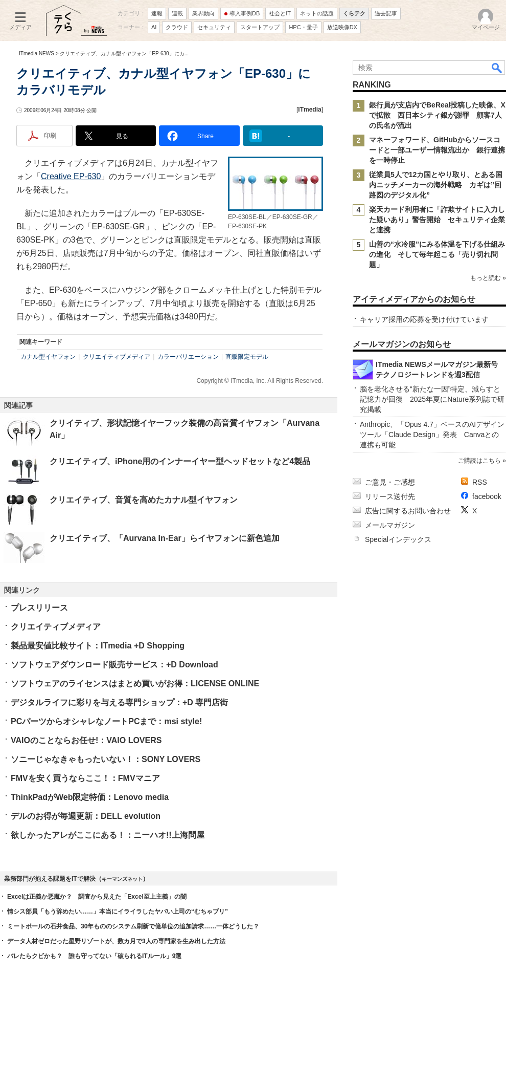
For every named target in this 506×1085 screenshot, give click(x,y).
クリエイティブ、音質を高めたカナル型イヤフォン (144, 499)
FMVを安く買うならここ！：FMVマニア (85, 778)
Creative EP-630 (71, 176)
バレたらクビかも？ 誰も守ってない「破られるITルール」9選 (94, 956)
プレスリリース (39, 607)
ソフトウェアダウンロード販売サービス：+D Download (114, 664)
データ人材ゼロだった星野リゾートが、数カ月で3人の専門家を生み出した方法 (116, 941)
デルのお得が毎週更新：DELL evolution (85, 816)
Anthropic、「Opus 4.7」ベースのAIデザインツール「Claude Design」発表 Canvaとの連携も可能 (432, 434)
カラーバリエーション (188, 356)
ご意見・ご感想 (390, 482)
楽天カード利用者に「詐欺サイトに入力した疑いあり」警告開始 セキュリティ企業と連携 (437, 219)
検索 (497, 67)
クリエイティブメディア (116, 356)
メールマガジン (390, 525)
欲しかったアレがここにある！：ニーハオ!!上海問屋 (107, 835)
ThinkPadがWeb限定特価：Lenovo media (90, 797)
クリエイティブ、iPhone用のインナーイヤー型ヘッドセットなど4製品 (180, 461)
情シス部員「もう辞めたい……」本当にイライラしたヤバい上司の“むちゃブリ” (117, 911)
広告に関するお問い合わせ (408, 511)
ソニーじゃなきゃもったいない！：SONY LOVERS (105, 759)
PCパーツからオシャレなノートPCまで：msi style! (106, 721)
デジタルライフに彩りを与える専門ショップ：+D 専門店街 (119, 702)
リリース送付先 (390, 496)
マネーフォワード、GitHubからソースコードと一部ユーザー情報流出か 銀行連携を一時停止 (437, 150)
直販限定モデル (246, 356)
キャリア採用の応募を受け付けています (424, 319)
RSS (479, 482)
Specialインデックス (398, 539)
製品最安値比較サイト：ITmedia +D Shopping (98, 645)
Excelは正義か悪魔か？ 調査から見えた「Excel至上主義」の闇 (97, 896)
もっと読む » (488, 277)
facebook (486, 496)
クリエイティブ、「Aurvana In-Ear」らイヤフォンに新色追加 (165, 538)
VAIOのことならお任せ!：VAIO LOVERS (86, 740)
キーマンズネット (122, 879)
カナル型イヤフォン (48, 356)
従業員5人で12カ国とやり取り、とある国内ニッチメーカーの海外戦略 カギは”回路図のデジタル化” (435, 184)
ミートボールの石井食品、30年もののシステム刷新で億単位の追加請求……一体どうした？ (133, 926)
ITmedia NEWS (36, 53)
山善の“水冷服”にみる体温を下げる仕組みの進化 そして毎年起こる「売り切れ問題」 (437, 254)
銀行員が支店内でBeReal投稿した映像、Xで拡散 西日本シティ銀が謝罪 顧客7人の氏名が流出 (437, 115)
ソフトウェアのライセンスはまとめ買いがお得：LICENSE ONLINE (135, 683)
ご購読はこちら (479, 460)
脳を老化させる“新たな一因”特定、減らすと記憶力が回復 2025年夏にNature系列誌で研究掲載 (432, 399)
